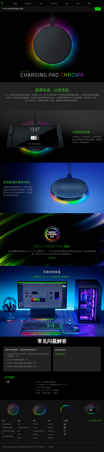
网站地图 (42, 447)
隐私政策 (50, 447)
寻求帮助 (35, 424)
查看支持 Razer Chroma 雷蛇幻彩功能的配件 (52, 277)
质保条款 (35, 434)
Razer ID (35, 427)
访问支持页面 (60, 354)
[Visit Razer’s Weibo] (64, 424)
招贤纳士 (50, 427)
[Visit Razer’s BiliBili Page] (64, 434)
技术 (19, 424)
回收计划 (35, 438)
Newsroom (51, 431)
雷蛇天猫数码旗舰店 (7, 436)
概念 (19, 431)
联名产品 (20, 438)
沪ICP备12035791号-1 (33, 447)
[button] (101, 3)
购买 (97, 9)
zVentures (51, 434)
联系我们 (50, 438)
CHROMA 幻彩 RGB (23, 427)
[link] (2, 3)
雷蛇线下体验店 (6, 424)
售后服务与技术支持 (38, 431)
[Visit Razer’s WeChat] (64, 427)
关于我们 (50, 424)
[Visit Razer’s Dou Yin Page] (64, 431)
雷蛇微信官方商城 (7, 427)
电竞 (19, 434)
